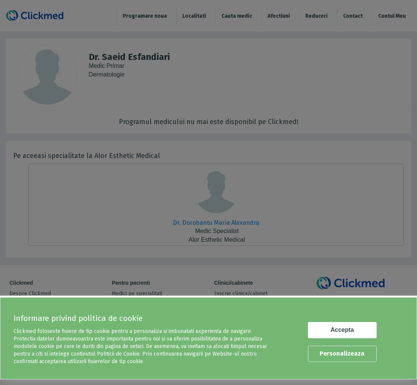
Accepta (342, 330)
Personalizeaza (342, 353)
